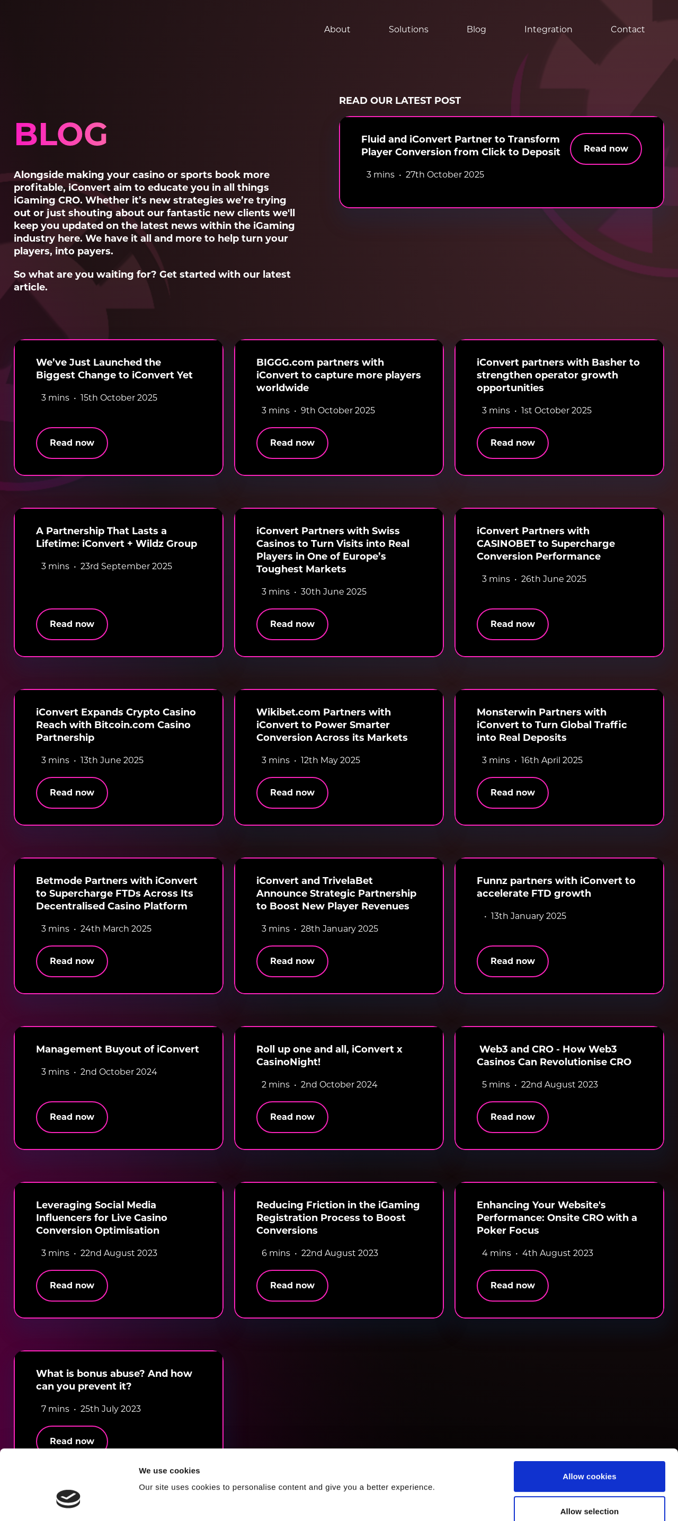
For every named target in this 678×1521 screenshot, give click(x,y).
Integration (548, 29)
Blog (476, 29)
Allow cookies (589, 1416)
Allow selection (589, 1451)
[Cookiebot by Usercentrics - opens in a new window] (68, 1500)
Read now (606, 149)
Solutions (409, 29)
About (337, 29)
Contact (628, 29)
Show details (555, 1500)
